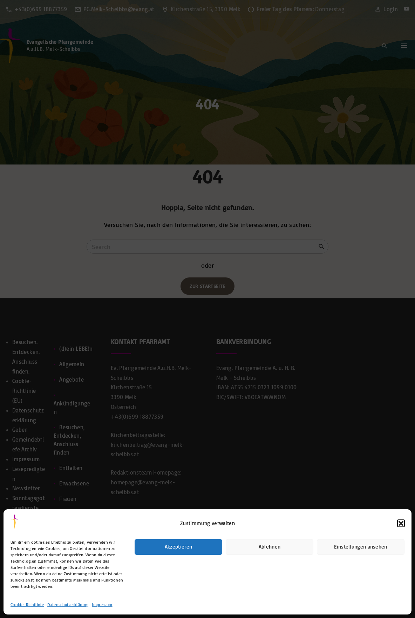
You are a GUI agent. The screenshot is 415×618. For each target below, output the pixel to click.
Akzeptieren (178, 546)
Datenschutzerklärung (67, 604)
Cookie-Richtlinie (27, 604)
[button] (400, 523)
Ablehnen (269, 546)
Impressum (102, 604)
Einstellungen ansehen (360, 546)
